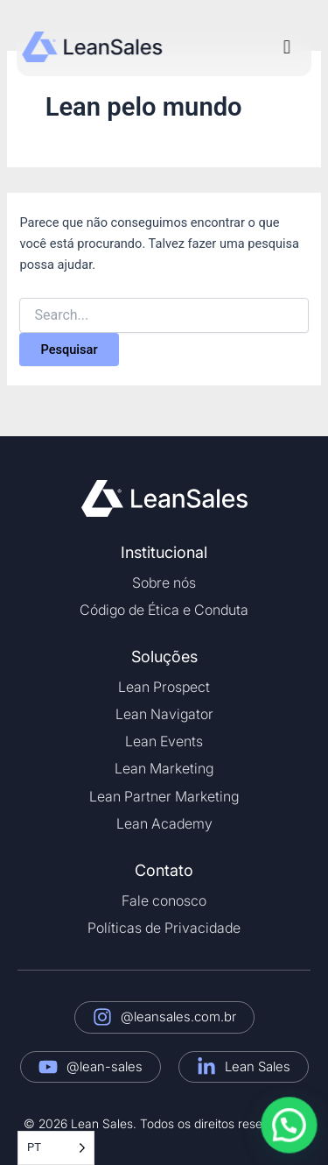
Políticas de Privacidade (164, 927)
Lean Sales (257, 1066)
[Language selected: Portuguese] (55, 1148)
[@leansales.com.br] (102, 1017)
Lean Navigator (164, 714)
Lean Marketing (164, 768)
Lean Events (164, 741)
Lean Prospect (164, 686)
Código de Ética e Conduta (164, 609)
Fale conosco (164, 900)
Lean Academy (164, 823)
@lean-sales (104, 1066)
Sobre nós (164, 582)
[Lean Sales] (206, 1067)
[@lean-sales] (48, 1067)
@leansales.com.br (178, 1016)
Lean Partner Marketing (164, 796)
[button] (286, 47)
